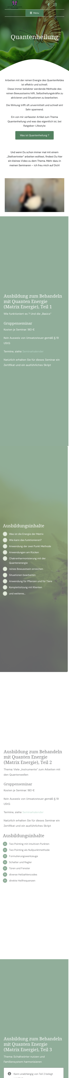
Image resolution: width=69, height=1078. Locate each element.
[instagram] (55, 4)
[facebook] (48, 4)
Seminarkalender (31, 351)
